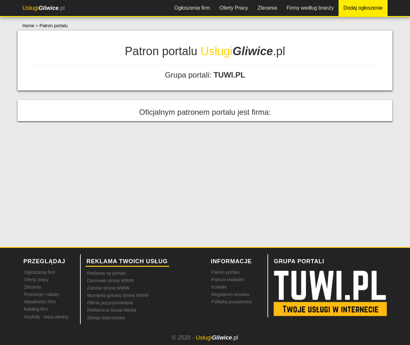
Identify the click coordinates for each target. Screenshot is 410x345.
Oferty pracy (36, 279)
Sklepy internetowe (106, 317)
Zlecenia (267, 8)
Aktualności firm (40, 301)
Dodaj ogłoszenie (363, 8)
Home (28, 25)
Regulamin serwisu (230, 294)
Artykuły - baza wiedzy (46, 316)
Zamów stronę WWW (108, 287)
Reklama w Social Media (111, 310)
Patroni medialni (227, 279)
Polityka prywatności (231, 301)
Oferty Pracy (233, 8)
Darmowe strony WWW (110, 280)
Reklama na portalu (106, 273)
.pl (43, 8)
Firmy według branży (310, 8)
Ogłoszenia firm (192, 8)
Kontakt (218, 287)
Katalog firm (36, 309)
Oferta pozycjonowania (110, 302)
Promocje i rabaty (41, 294)
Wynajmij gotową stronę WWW (118, 295)
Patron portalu (53, 25)
